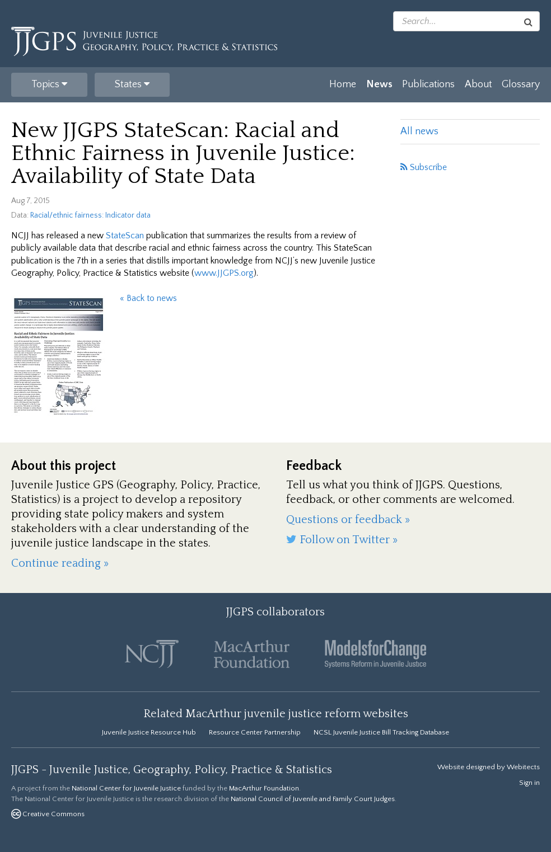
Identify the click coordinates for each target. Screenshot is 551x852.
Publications (428, 84)
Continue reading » (60, 563)
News (379, 84)
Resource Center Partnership (255, 732)
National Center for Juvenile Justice (126, 788)
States (132, 84)
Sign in (529, 783)
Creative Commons (48, 814)
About (478, 84)
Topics (49, 84)
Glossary (521, 84)
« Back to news (148, 298)
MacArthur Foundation (264, 788)
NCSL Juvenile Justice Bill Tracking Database (381, 732)
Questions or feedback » (348, 520)
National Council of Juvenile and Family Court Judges (313, 799)
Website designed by (488, 767)
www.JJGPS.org (224, 273)
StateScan (125, 235)
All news (419, 131)
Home (342, 84)
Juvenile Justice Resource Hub (149, 732)
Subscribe (423, 167)
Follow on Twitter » (342, 540)
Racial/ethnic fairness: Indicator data (90, 215)
